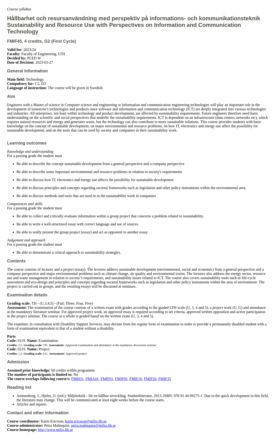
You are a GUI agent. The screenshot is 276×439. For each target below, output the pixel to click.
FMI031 (77, 379)
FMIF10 (136, 379)
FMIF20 (150, 379)
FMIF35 (164, 379)
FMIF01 (107, 379)
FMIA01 (92, 379)
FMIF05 (121, 379)
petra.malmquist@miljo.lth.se (93, 425)
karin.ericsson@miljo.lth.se (86, 421)
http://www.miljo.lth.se (55, 430)
